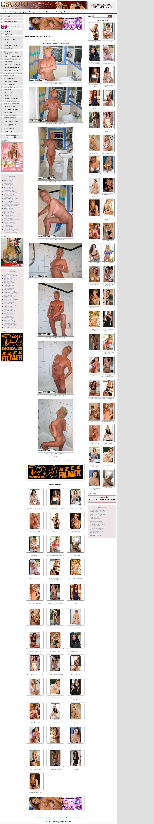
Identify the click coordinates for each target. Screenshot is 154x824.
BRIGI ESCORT (108, 262)
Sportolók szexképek (9, 302)
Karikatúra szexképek (9, 216)
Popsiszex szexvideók (95, 529)
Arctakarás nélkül (11, 98)
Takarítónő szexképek (9, 310)
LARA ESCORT (35, 555)
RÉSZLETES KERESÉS (10, 22)
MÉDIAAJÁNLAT (9, 131)
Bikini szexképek (8, 186)
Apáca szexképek (8, 183)
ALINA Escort (55, 531)
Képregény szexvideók (96, 521)
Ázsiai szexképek (8, 184)
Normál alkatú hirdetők (13, 73)
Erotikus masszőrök (11, 67)
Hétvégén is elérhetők (12, 64)
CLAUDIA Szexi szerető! (35, 651)
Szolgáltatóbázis (49, 12)
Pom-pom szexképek (9, 288)
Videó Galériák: (101, 507)
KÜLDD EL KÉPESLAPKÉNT (54, 83)
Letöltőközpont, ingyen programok (19, 12)
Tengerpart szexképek (9, 312)
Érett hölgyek (9, 84)
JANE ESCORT (76, 555)
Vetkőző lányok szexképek (10, 324)
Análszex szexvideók (95, 515)
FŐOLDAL (7, 16)
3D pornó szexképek (9, 179)
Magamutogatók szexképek (11, 228)
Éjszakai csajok (10, 106)
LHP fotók (7, 95)
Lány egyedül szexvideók (96, 522)
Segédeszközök (9, 78)
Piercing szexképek (9, 285)
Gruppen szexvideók (95, 518)
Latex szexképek (8, 225)
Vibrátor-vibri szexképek (10, 326)
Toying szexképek (8, 320)
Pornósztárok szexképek (10, 291)
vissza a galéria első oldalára (68, 461)
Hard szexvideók (94, 520)
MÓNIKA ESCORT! (55, 651)
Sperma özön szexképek (10, 300)
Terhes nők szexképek (9, 313)
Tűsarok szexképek (9, 323)
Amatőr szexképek (8, 180)
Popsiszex (7, 90)
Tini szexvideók (94, 532)
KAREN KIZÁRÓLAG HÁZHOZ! (55, 579)
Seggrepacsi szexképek (10, 296)
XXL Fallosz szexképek (10, 327)
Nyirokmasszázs (10, 115)
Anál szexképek (8, 181)
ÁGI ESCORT (55, 722)
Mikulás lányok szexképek (10, 232)
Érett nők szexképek (9, 201)
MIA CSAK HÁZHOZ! (108, 175)
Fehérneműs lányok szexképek (11, 202)
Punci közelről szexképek (10, 292)
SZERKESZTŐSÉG (9, 128)
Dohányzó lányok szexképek (11, 198)
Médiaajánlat (78, 817)
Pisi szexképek (7, 286)
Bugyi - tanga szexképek (10, 191)
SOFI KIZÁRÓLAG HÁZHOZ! (75, 578)
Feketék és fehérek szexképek (11, 204)
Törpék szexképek (8, 319)
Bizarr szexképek (8, 188)
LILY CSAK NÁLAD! (35, 603)
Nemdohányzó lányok (12, 59)
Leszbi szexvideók (95, 525)
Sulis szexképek (8, 303)
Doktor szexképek (8, 200)
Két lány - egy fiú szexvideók (97, 514)
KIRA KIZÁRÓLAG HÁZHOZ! (55, 555)
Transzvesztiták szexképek (10, 321)
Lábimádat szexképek (9, 223)
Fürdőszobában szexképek (10, 205)
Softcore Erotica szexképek (11, 299)
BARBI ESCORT (55, 698)
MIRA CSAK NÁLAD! (55, 628)
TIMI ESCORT (35, 628)
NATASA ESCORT (35, 531)
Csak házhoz (8, 62)
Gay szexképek (8, 207)
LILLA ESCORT (55, 746)
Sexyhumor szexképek (9, 298)
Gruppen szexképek (9, 209)
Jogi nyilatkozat (39, 817)
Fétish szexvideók (94, 517)
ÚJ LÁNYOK (8, 34)
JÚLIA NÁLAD (76, 769)
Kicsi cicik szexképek (9, 221)
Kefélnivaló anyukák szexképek (12, 219)
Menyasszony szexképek (10, 230)
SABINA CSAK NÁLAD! (76, 508)
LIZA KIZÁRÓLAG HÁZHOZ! (35, 674)
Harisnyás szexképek (9, 212)
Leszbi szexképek (8, 226)
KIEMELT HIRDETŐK (10, 45)
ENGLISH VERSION (13, 26)
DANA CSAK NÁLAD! (34, 769)
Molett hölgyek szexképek (10, 275)
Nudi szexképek (8, 281)
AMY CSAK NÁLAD (35, 792)
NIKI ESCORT (76, 628)
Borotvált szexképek (9, 190)
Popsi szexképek (8, 289)
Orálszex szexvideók (95, 527)
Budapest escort (10, 118)
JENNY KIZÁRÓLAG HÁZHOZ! (55, 508)
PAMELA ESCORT (35, 722)
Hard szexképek (8, 211)
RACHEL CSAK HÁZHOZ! (34, 508)
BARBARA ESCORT (55, 769)
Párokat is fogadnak (11, 101)
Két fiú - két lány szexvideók (97, 513)
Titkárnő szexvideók (95, 534)
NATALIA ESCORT (75, 651)
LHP (5, 12)
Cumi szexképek (8, 197)
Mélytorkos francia (11, 104)
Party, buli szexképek (9, 284)
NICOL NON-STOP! (34, 578)
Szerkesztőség (70, 817)
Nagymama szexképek (9, 277)
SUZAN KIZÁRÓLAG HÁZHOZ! (76, 698)
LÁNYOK (7, 31)
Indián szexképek (8, 215)
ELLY (108, 307)
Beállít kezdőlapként (49, 817)
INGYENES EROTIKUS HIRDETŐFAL (11, 125)
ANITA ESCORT (75, 531)
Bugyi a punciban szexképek (11, 193)
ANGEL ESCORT (75, 674)
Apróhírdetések (37, 12)
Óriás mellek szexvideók (96, 528)
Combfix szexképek (9, 194)
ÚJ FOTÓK (7, 37)
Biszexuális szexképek (9, 187)
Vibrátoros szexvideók (96, 535)
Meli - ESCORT (94, 284)
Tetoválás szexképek (9, 314)
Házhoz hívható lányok (12, 56)
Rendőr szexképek (8, 295)
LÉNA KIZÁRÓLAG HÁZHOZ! (55, 674)
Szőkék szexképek (8, 306)
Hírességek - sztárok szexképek (12, 214)
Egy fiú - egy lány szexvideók (98, 510)
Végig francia (9, 92)
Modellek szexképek (9, 274)
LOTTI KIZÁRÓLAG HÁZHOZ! (75, 746)
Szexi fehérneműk (10, 81)
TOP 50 (6, 42)
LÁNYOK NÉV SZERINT (11, 121)
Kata (75, 603)
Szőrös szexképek (8, 309)
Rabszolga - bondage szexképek (12, 293)
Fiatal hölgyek (9, 87)
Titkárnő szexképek (9, 317)
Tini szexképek (8, 316)
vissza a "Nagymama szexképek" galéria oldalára (47, 461)
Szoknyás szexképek (9, 307)
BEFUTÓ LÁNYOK (9, 39)
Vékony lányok (10, 76)
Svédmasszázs (9, 112)
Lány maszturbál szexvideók (97, 524)
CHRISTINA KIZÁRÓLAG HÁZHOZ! (55, 603)
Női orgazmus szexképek (10, 279)
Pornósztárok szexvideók (96, 531)
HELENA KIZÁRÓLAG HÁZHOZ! (108, 195)
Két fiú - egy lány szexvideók (97, 511)
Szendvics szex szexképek (10, 305)
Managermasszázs (11, 109)
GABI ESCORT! (94, 175)
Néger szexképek (8, 278)
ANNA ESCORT (94, 262)
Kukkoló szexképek (9, 222)
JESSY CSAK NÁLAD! (35, 698)
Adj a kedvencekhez (61, 817)
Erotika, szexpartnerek (74, 12)
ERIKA (35, 746)
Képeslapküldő (60, 12)
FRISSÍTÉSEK (8, 48)
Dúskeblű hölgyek (11, 70)
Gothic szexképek (8, 208)
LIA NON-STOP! (75, 722)
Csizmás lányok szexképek (11, 195)
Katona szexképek (8, 218)
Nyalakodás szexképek (10, 282)
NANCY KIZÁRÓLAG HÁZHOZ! (108, 218)
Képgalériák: (12, 176)
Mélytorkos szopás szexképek (11, 229)
